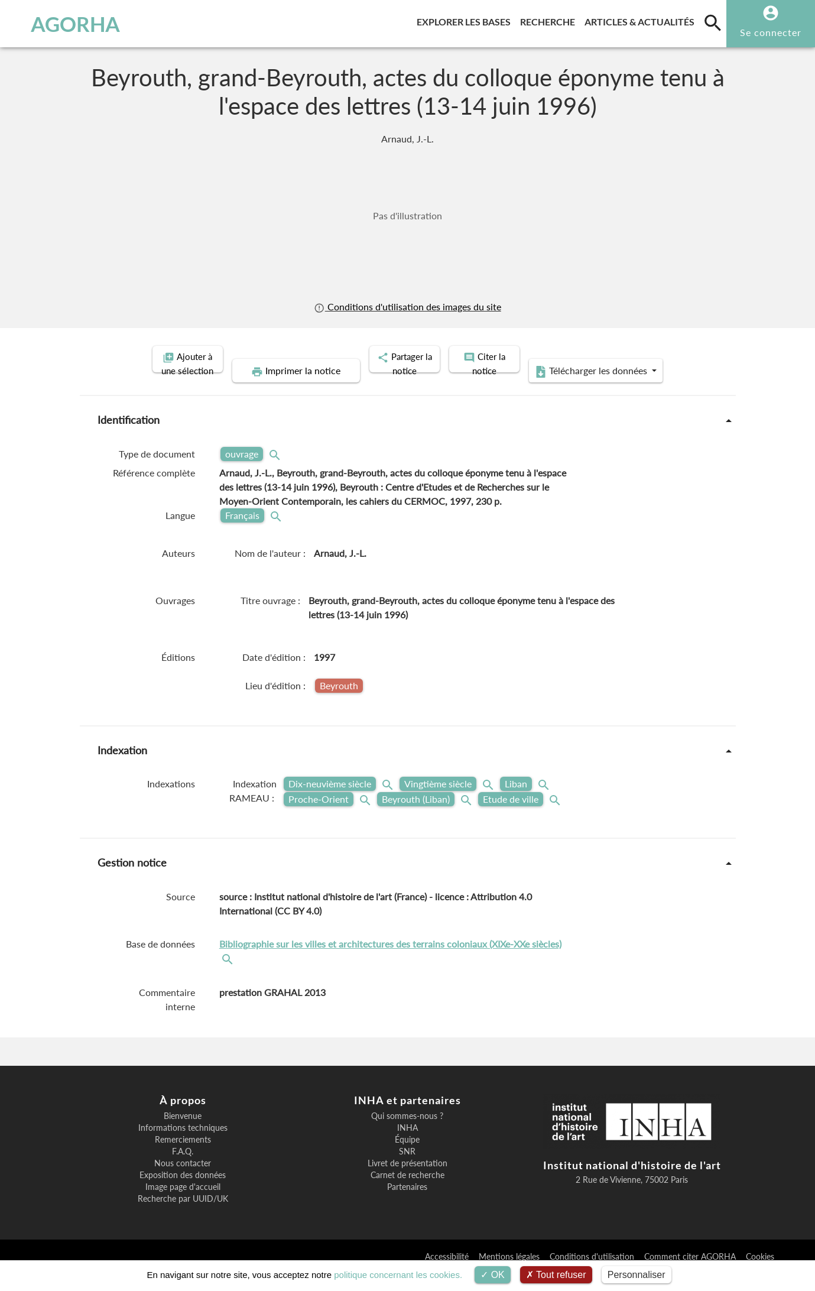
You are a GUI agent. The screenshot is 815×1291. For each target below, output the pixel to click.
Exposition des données (182, 1193)
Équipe (407, 1157)
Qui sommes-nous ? (407, 1134)
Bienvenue (183, 1134)
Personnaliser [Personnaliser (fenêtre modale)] (636, 1275)
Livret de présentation (407, 1181)
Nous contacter (182, 1181)
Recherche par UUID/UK (183, 1216)
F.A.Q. (182, 1169)
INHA (407, 1146)
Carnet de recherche (407, 1193)
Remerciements (183, 1157)
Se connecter (770, 32)
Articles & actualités (642, 19)
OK (492, 1275)
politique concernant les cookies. (398, 1275)
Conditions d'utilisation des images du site (407, 306)
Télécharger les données (540, 388)
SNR (407, 1169)
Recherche (550, 19)
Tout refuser (556, 1275)
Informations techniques (183, 1146)
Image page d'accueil (182, 1205)
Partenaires (407, 1205)
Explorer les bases (466, 19)
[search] (712, 22)
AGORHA (68, 23)
